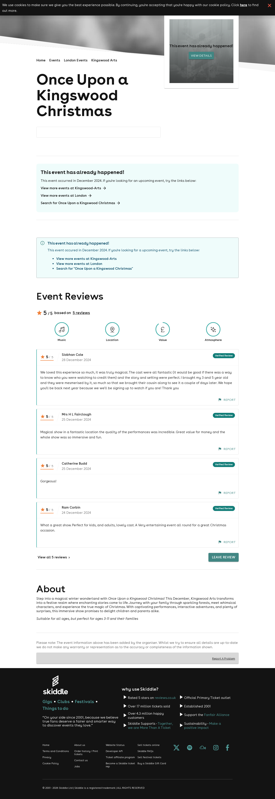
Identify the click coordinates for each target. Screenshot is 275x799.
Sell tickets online (149, 745)
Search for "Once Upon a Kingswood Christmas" (94, 268)
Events (54, 60)
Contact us (81, 760)
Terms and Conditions (55, 751)
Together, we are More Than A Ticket (150, 725)
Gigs (47, 701)
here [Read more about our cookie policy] (243, 5)
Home (41, 60)
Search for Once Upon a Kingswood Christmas (81, 203)
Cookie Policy (50, 763)
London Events (76, 60)
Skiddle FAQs (145, 751)
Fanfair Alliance (216, 715)
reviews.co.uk (165, 698)
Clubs (63, 701)
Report (227, 399)
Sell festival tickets (149, 757)
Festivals (84, 701)
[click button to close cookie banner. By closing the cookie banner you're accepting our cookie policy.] (269, 5)
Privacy (46, 757)
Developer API (114, 751)
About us (79, 745)
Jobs (77, 766)
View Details (201, 55)
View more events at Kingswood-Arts (74, 188)
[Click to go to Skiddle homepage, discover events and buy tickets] (55, 685)
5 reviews (81, 312)
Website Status (115, 745)
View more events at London (66, 195)
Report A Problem (223, 658)
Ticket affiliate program (120, 757)
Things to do (55, 708)
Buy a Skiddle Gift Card (152, 763)
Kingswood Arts (104, 60)
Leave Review (223, 557)
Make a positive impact (202, 725)
